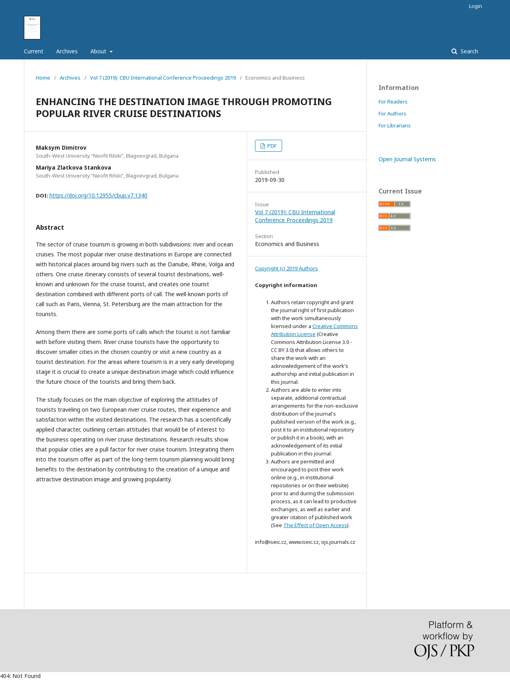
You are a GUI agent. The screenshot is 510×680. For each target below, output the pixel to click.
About (99, 51)
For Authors (392, 113)
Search (468, 51)
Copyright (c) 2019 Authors (286, 268)
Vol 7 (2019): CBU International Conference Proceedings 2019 (163, 77)
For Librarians (395, 125)
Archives (67, 51)
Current (33, 51)
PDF (271, 145)
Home (43, 77)
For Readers (393, 101)
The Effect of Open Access (315, 525)
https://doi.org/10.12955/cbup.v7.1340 (98, 195)
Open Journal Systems (407, 159)
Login (475, 6)
